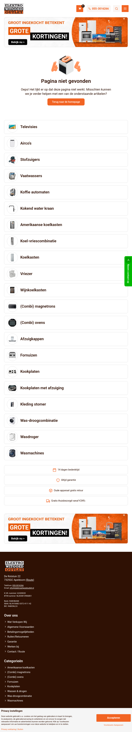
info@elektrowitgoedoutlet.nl (22, 588)
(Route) (30, 580)
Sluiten (20, 729)
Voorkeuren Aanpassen (113, 725)
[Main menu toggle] (125, 8)
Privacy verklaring (8, 729)
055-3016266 (18, 586)
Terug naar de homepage (66, 102)
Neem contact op (128, 273)
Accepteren (113, 717)
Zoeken (116, 8)
